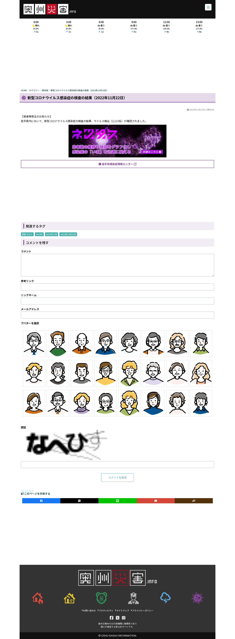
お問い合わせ (89, 610)
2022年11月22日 (68, 234)
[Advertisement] (117, 61)
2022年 (39, 234)
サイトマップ (122, 610)
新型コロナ (27, 234)
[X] (117, 617)
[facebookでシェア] (41, 500)
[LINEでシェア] (117, 500)
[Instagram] (123, 617)
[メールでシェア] (156, 500)
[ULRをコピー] (194, 500)
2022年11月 (51, 234)
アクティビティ (105, 610)
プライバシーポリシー (142, 610)
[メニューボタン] (208, 7)
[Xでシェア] (79, 500)
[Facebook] (111, 617)
